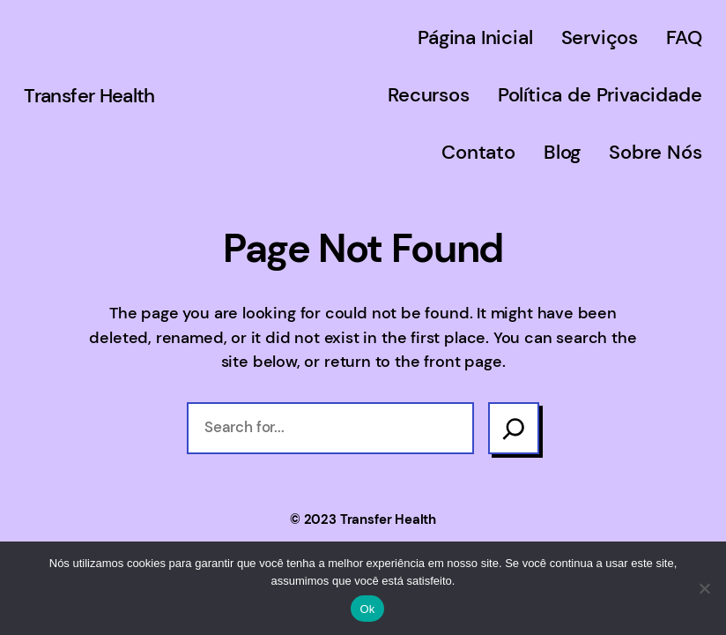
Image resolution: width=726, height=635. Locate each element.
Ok (366, 609)
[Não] (704, 588)
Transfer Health (89, 95)
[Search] (513, 428)
